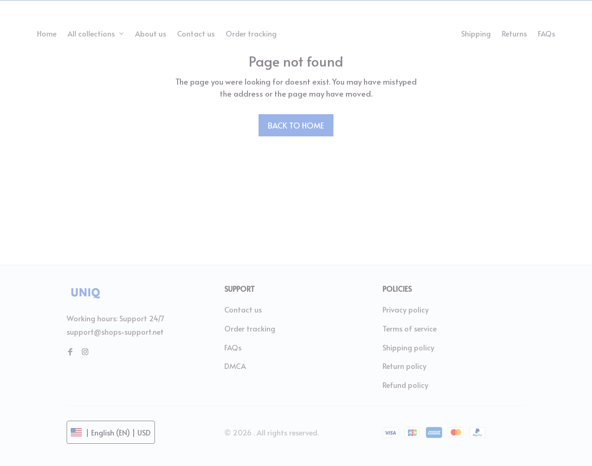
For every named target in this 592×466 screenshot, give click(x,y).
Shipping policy (408, 347)
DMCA (235, 366)
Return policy (404, 366)
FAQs (232, 347)
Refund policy (405, 385)
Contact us (243, 309)
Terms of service (409, 328)
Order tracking (249, 328)
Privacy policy (405, 309)
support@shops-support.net (115, 331)
